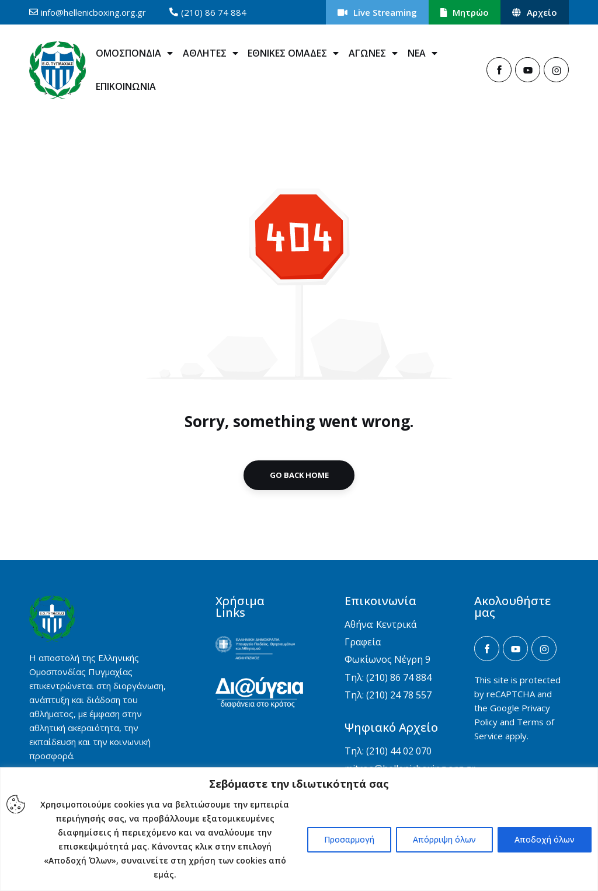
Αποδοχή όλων (544, 839)
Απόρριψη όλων (444, 839)
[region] (299, 829)
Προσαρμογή (349, 839)
